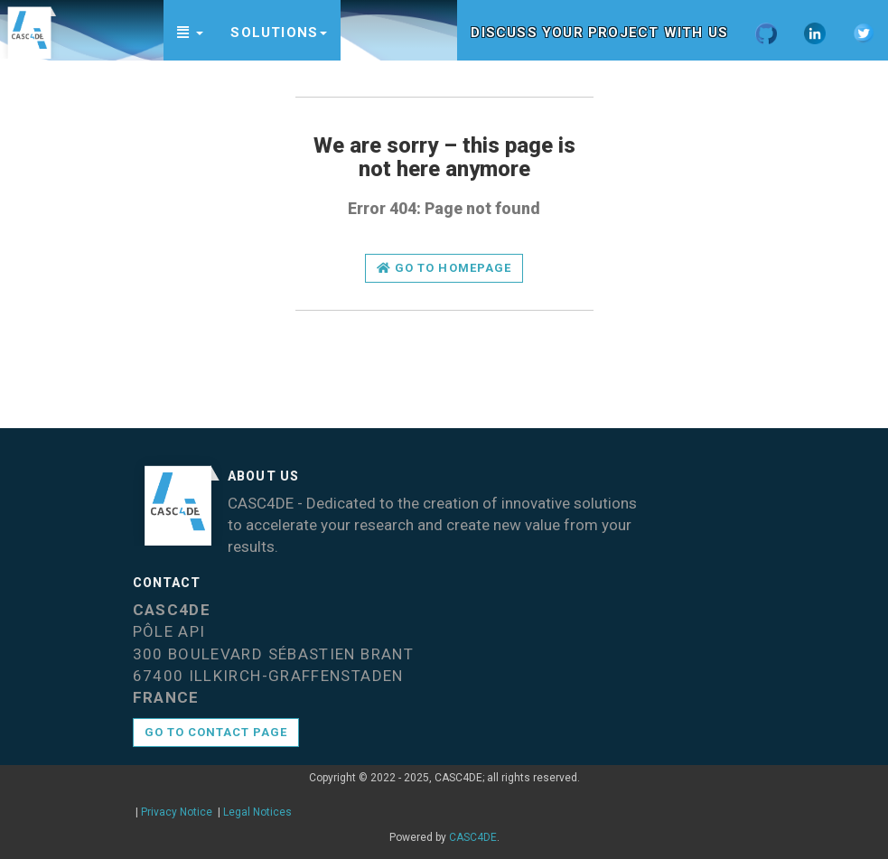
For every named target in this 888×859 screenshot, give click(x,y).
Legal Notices (257, 812)
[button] (190, 30)
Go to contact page (216, 732)
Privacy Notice (176, 812)
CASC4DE (473, 837)
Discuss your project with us (599, 32)
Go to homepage (444, 268)
